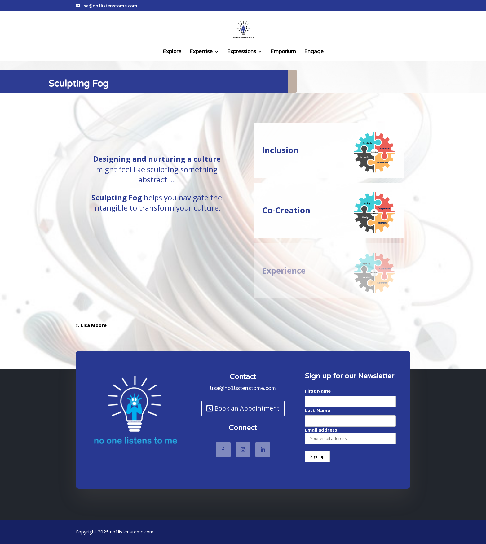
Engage (314, 52)
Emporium (283, 52)
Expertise (201, 52)
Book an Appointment (247, 408)
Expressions (241, 52)
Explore (172, 52)
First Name (318, 391)
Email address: (350, 435)
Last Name (317, 410)
